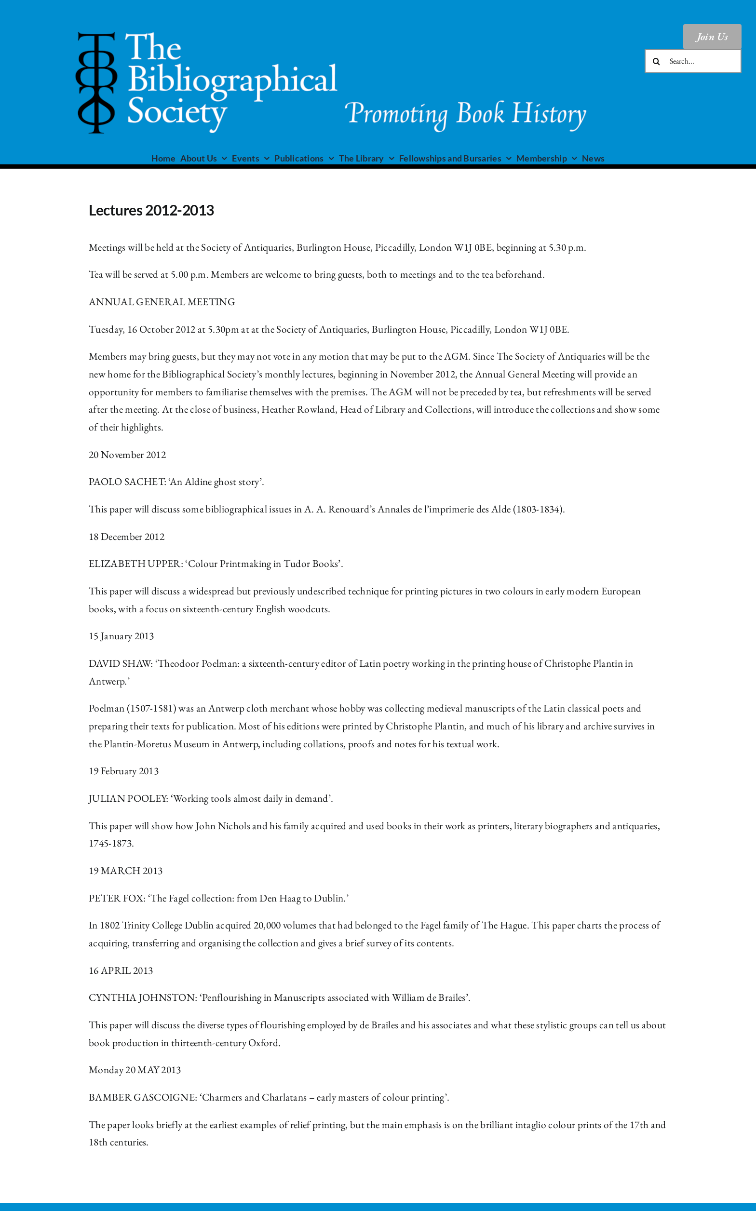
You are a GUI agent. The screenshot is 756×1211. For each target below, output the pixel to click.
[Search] (657, 61)
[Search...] (693, 61)
